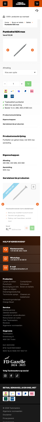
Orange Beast (8, 302)
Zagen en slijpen (9, 289)
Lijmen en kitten (9, 281)
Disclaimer (7, 415)
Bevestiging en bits (11, 287)
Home (7, 22)
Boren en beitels (17, 22)
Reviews (6, 323)
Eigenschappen (9, 120)
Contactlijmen (26, 281)
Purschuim (7, 284)
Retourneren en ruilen (12, 318)
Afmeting (7, 68)
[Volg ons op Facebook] (11, 375)
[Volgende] (32, 50)
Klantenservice (9, 310)
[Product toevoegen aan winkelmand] (32, 228)
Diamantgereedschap (11, 292)
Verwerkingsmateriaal (11, 299)
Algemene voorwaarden (12, 325)
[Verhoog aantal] (22, 83)
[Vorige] (7, 50)
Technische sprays (10, 294)
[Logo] (20, 3)
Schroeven (24, 284)
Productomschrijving (12, 115)
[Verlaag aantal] (5, 83)
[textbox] (20, 72)
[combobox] (20, 72)
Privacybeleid (8, 418)
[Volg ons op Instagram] (5, 375)
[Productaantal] (13, 83)
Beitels (28, 22)
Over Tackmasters (10, 320)
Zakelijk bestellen (10, 313)
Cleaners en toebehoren (25, 295)
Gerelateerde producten (13, 124)
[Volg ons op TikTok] (17, 375)
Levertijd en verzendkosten (14, 315)
